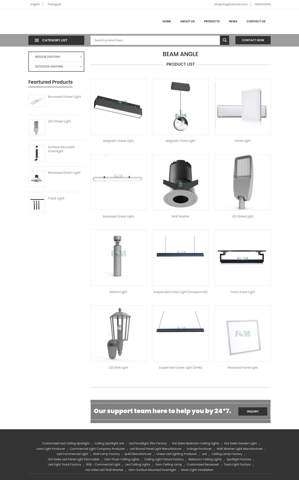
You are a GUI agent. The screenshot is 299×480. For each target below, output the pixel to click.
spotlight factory (239, 459)
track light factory (237, 464)
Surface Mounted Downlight (61, 149)
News (233, 21)
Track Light (56, 198)
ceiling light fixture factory (164, 459)
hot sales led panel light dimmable (73, 459)
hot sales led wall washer (104, 470)
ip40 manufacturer (138, 454)
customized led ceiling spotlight (65, 443)
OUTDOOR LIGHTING (58, 66)
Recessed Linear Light (64, 97)
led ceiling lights (137, 464)
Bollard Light (118, 292)
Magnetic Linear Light (118, 141)
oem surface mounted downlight (152, 470)
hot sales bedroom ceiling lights (195, 443)
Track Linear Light (242, 292)
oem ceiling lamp (168, 464)
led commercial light (72, 454)
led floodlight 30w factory (148, 443)
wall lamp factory (106, 454)
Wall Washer (180, 216)
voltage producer (199, 449)
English (35, 4)
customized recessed (203, 464)
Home (167, 21)
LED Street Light (59, 121)
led (204, 454)
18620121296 (263, 4)
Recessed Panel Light (243, 367)
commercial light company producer (97, 449)
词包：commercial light (103, 464)
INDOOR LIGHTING (58, 56)
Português (54, 4)
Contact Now (253, 40)
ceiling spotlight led (109, 443)
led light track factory (64, 464)
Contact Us (256, 21)
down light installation (197, 470)
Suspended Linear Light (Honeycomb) (181, 292)
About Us (187, 21)
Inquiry (253, 411)
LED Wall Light (118, 367)
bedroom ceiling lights (205, 459)
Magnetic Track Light (180, 141)
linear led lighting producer (177, 454)
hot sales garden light (240, 443)
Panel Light (242, 141)
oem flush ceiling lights (122, 459)
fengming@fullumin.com (231, 4)
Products (212, 21)
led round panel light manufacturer (156, 449)
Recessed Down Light (64, 173)
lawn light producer (50, 449)
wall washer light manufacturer (240, 449)
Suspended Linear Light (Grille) (180, 367)
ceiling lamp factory (227, 454)
